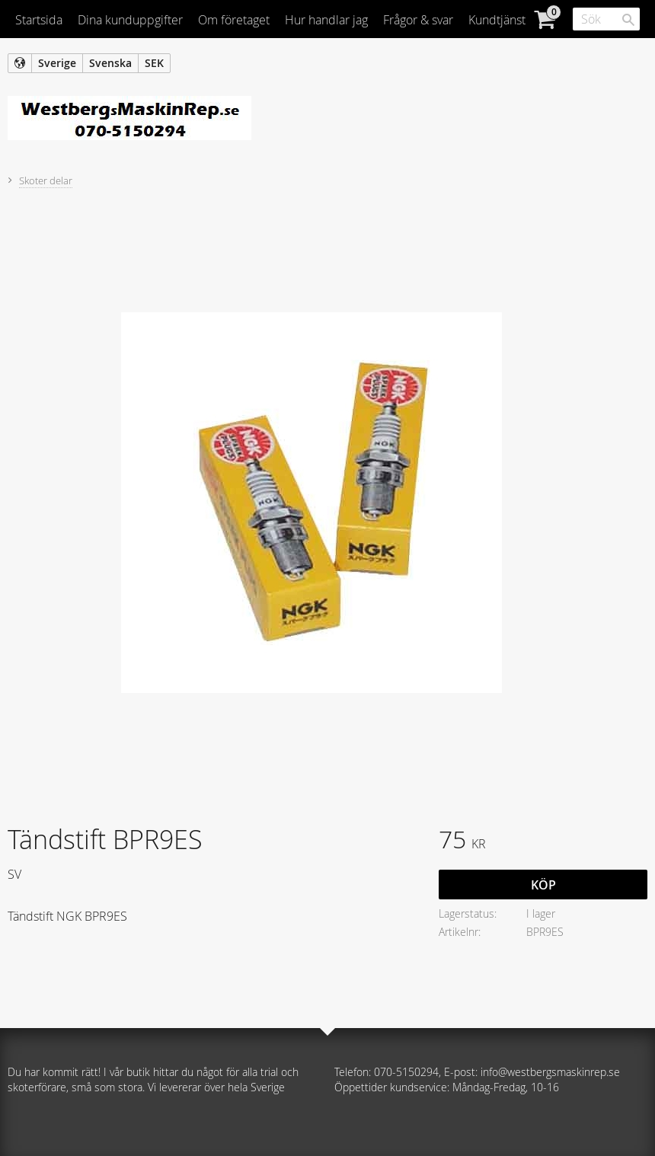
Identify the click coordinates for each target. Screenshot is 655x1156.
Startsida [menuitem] (38, 19)
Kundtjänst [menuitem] (497, 19)
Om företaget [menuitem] (234, 19)
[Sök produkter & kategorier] (606, 19)
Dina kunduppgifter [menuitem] (130, 19)
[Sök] (628, 19)
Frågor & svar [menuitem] (418, 19)
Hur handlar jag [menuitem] (326, 19)
